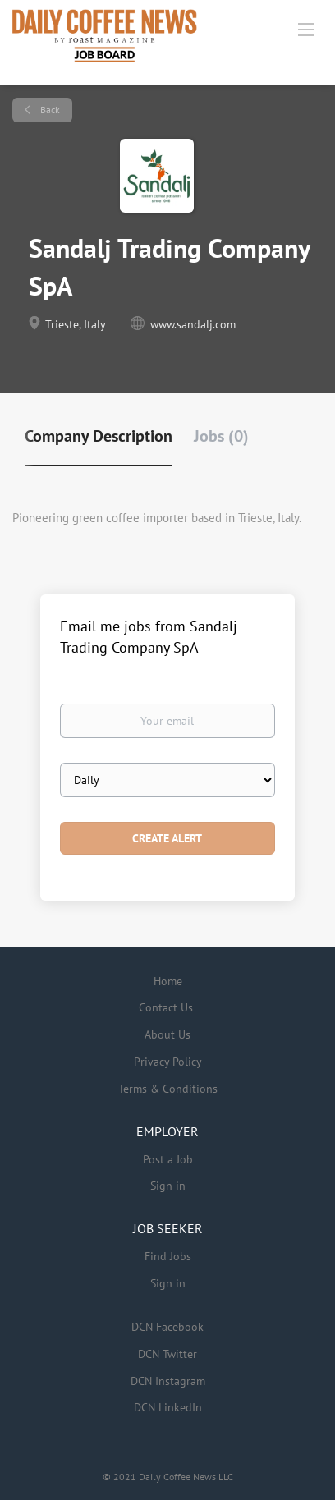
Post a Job (168, 1159)
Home (168, 981)
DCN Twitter (167, 1353)
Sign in (168, 1185)
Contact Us (166, 1007)
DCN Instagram (168, 1381)
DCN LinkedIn (168, 1407)
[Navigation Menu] (306, 28)
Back (49, 109)
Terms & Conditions (168, 1088)
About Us (167, 1034)
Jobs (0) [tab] (221, 436)
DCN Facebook (167, 1326)
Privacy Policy (168, 1061)
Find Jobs (168, 1256)
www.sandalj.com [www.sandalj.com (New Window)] (193, 324)
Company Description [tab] (98, 436)
